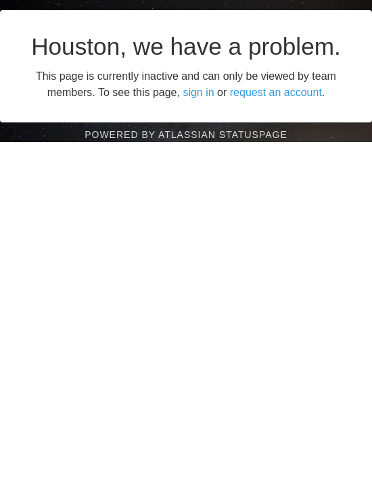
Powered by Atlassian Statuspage (186, 134)
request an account (276, 92)
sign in (198, 92)
